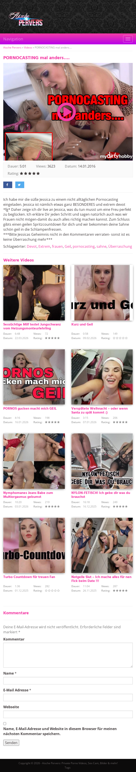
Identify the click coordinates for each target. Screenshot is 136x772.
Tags (68, 767)
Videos (28, 47)
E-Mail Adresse (15, 690)
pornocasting (84, 246)
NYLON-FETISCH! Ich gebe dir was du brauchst (100, 495)
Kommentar (13, 639)
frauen (57, 246)
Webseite (11, 706)
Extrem (44, 246)
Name (8, 673)
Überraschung (120, 246)
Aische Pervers (12, 47)
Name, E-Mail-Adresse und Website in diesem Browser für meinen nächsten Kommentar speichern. (60, 731)
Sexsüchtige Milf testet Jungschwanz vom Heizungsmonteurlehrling (32, 326)
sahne (101, 246)
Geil (68, 246)
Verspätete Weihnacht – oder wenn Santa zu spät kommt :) (99, 410)
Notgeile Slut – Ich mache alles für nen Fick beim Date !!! (101, 579)
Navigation (13, 39)
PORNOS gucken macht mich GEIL (30, 409)
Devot (32, 246)
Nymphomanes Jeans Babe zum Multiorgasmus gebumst (28, 495)
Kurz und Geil (82, 324)
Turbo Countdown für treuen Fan (29, 577)
